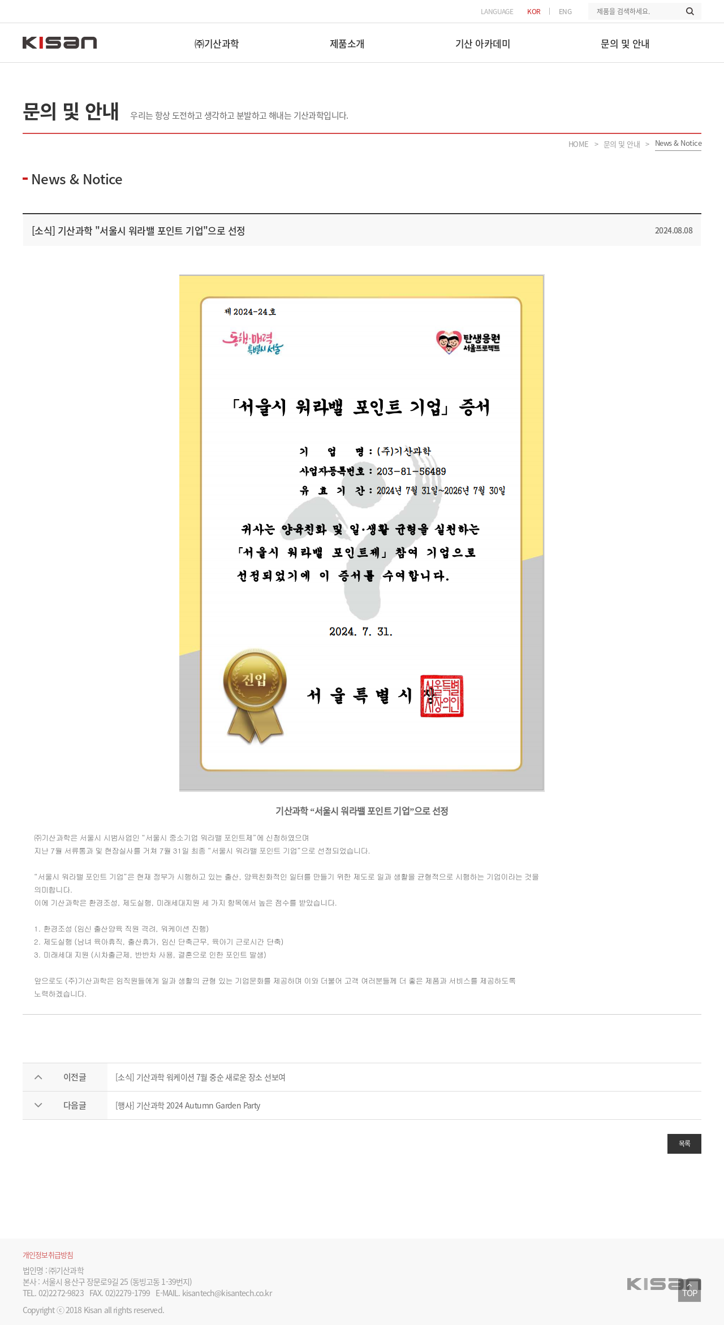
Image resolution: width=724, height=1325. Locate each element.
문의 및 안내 (622, 143)
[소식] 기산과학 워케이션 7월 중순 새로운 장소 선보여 (200, 1076)
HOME (578, 143)
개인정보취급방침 (48, 1254)
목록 (685, 1143)
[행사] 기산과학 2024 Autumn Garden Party (187, 1105)
